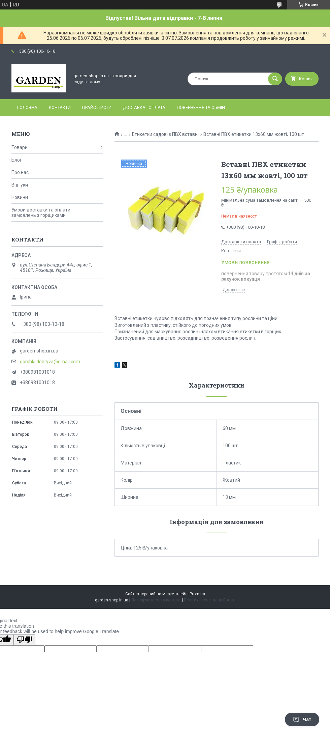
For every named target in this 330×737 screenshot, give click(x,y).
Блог (16, 160)
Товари (19, 147)
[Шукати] (275, 79)
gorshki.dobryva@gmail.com (50, 361)
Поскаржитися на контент (156, 600)
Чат (302, 719)
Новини (19, 197)
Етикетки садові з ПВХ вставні (165, 134)
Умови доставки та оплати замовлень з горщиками (40, 212)
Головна (27, 107)
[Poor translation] (24, 639)
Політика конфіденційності (209, 600)
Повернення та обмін (201, 107)
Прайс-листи (96, 107)
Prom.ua (197, 594)
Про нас (20, 172)
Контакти (60, 107)
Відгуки (19, 185)
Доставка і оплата (144, 107)
